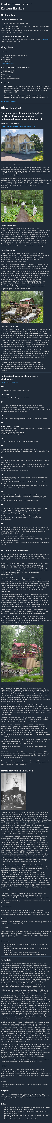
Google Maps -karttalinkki (9, 101)
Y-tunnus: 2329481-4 (7, 63)
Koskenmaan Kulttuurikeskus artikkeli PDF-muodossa (18, 126)
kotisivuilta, (46, 39)
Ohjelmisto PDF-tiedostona (9, 383)
